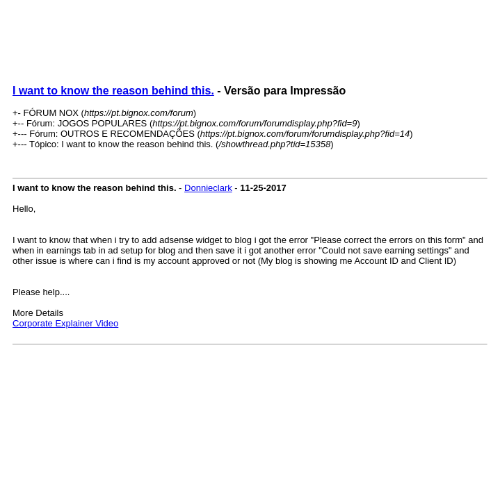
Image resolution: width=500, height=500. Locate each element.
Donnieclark (208, 188)
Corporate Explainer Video (65, 323)
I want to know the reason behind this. (113, 91)
